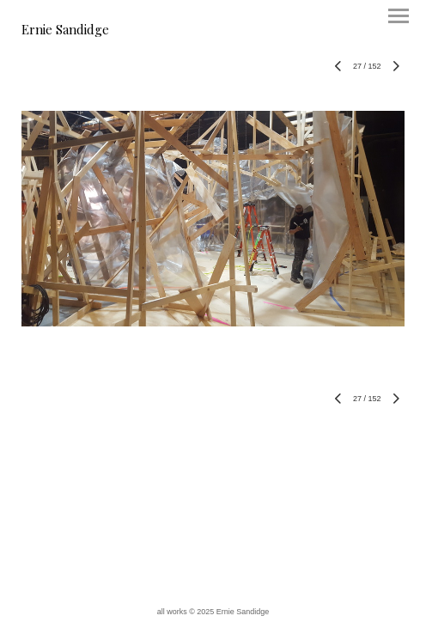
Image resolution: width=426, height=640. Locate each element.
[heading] (65, 31)
